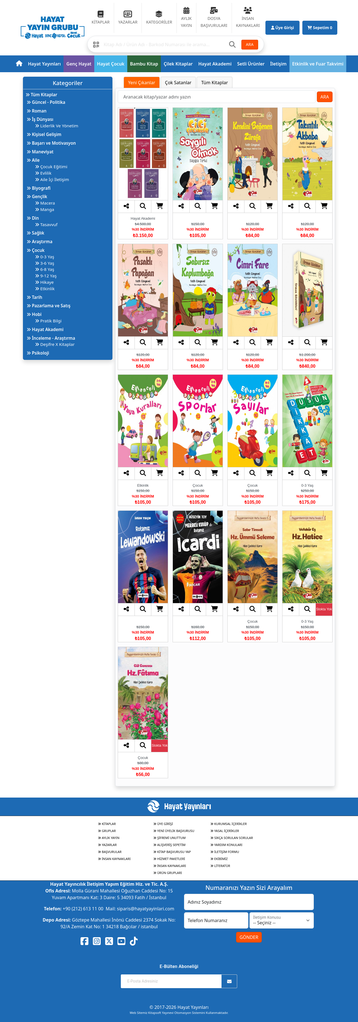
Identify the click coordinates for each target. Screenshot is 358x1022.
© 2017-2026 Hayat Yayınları (178, 1007)
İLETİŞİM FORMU (224, 852)
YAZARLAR (107, 845)
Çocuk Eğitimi (51, 166)
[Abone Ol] (229, 981)
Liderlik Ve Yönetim (56, 125)
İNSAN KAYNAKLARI (114, 859)
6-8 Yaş (44, 269)
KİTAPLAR (107, 824)
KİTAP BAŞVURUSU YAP (172, 852)
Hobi (34, 314)
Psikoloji (38, 353)
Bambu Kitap (144, 64)
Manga (44, 209)
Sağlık (35, 233)
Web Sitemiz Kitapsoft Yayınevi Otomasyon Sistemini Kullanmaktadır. (179, 1013)
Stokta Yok (324, 609)
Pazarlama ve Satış (48, 305)
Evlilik (43, 173)
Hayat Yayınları (44, 64)
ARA (249, 44)
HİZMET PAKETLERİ (169, 859)
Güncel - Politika (46, 102)
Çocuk (35, 250)
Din (33, 218)
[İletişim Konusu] (281, 920)
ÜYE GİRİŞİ (163, 824)
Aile (33, 160)
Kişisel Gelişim (44, 134)
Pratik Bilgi (48, 321)
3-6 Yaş (44, 263)
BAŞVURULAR (109, 852)
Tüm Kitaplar (41, 94)
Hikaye (44, 282)
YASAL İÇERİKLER (224, 831)
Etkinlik (45, 288)
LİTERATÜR (220, 866)
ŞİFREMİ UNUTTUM (169, 838)
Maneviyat (40, 151)
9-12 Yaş (45, 275)
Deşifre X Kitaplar (55, 344)
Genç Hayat (78, 64)
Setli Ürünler (251, 64)
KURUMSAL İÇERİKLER (228, 824)
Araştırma (39, 241)
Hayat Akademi (215, 64)
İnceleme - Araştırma (51, 338)
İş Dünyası (40, 119)
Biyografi (39, 188)
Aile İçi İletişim (52, 179)
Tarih (34, 297)
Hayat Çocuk (110, 64)
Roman (36, 111)
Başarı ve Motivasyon (51, 143)
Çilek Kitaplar (178, 64)
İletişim (278, 64)
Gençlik (37, 196)
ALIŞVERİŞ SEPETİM (169, 845)
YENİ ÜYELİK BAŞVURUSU (173, 831)
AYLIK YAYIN (108, 838)
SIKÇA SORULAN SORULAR (231, 838)
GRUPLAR (107, 831)
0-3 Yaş (44, 256)
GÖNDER (249, 937)
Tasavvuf (46, 224)
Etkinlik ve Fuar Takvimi (318, 64)
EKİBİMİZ (219, 859)
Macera (45, 203)
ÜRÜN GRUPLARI (167, 873)
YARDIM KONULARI (226, 845)
